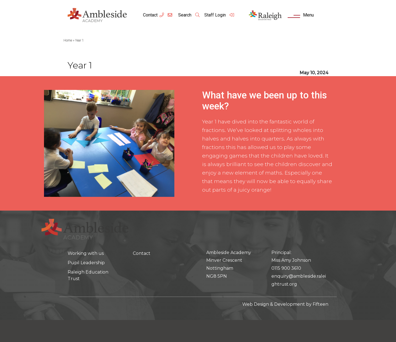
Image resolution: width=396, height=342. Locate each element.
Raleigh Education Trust (88, 275)
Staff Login (219, 15)
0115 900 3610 (286, 268)
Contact (150, 15)
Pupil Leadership (86, 262)
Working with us (86, 253)
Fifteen (320, 304)
